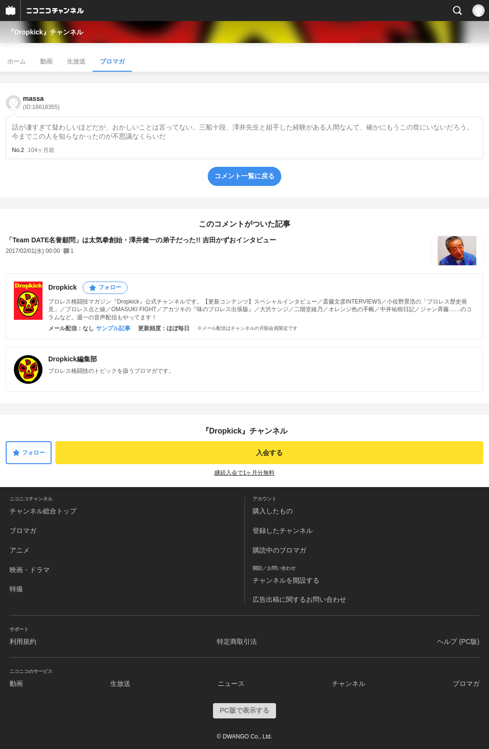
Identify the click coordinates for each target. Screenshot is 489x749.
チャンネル (348, 683)
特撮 (16, 589)
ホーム (16, 61)
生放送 (76, 61)
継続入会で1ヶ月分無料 (244, 472)
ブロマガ (112, 61)
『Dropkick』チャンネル (45, 32)
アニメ (20, 550)
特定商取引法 (237, 641)
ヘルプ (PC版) (458, 641)
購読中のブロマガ (279, 550)
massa (41, 102)
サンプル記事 (113, 328)
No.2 (18, 150)
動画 (46, 61)
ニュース (231, 683)
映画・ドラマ (30, 570)
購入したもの (273, 511)
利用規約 (23, 641)
